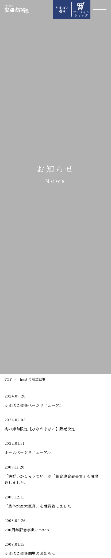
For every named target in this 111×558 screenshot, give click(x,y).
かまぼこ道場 (62, 9)
